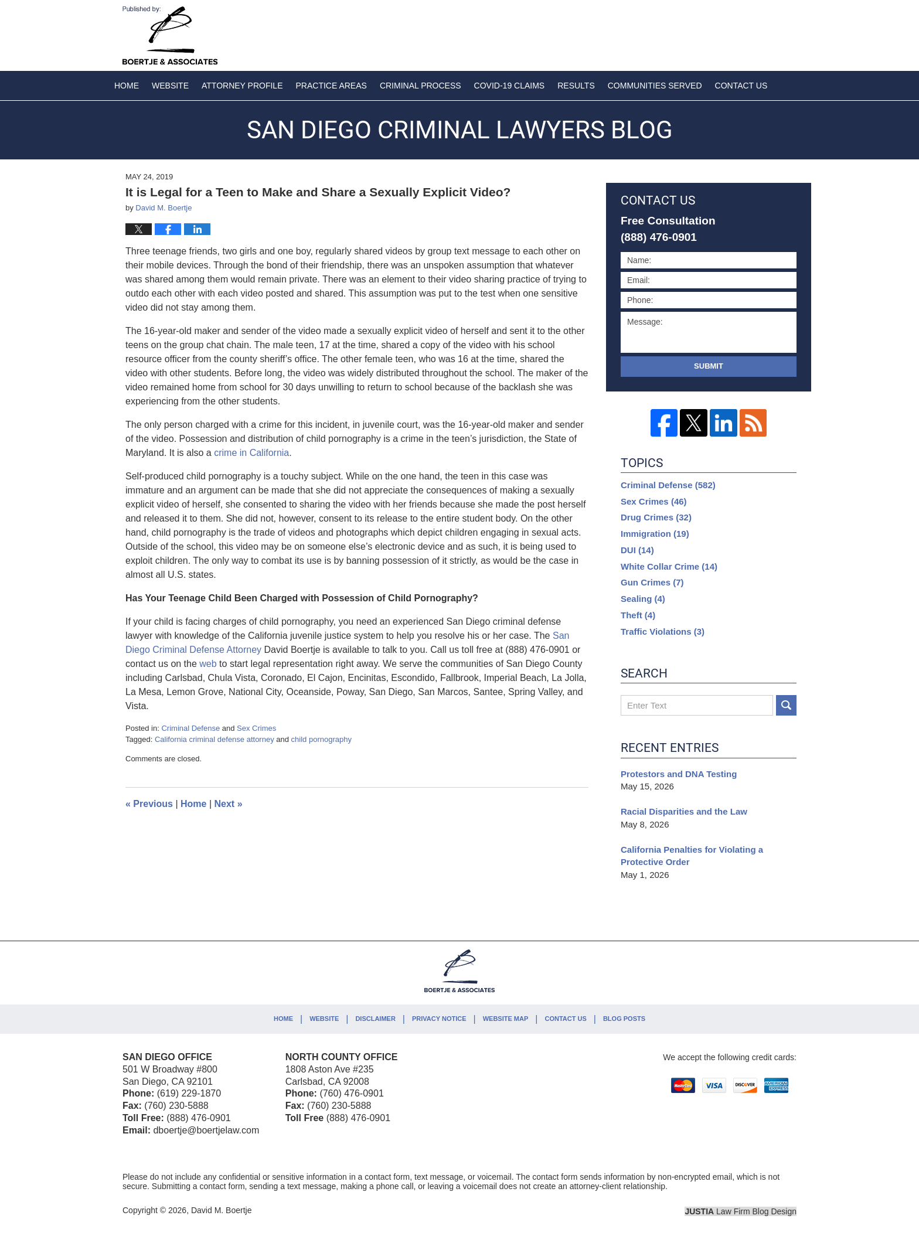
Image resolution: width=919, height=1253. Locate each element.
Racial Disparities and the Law (684, 811)
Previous (149, 804)
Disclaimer (375, 1018)
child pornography (321, 739)
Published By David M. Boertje (719, 33)
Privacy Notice (439, 1018)
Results (576, 85)
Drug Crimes (656, 517)
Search (786, 705)
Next (229, 804)
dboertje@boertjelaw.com (206, 1130)
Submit (708, 366)
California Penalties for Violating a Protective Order (692, 856)
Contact (741, 85)
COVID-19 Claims (509, 85)
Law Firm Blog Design (741, 1211)
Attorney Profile (242, 85)
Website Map (506, 1018)
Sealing (643, 599)
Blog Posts (624, 1018)
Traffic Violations (662, 631)
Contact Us (565, 1018)
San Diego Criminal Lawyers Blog (169, 35)
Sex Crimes (256, 728)
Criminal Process (420, 85)
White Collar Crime (669, 566)
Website (170, 85)
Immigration (655, 534)
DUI (637, 550)
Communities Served (655, 85)
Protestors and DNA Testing (680, 774)
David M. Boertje (221, 1210)
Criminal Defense (190, 728)
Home (126, 85)
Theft (638, 615)
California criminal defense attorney (214, 739)
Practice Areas (331, 85)
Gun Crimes (652, 582)
